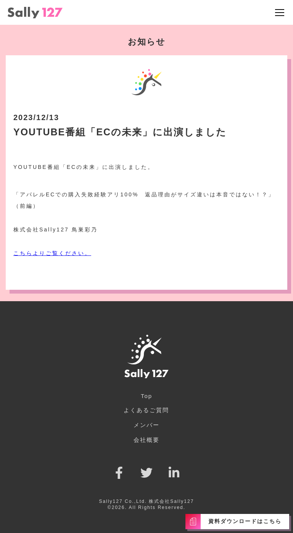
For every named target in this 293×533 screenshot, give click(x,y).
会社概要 (146, 440)
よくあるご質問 (146, 410)
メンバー (146, 425)
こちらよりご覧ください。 (52, 253)
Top (146, 396)
